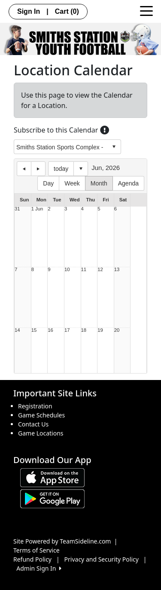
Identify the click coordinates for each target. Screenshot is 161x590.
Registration (35, 406)
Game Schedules (41, 415)
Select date (80, 168)
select (114, 147)
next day (38, 168)
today (61, 168)
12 (100, 269)
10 (67, 269)
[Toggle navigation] (146, 10)
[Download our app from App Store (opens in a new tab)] (52, 477)
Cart (67, 11)
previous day (24, 168)
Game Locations (41, 433)
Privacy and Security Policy (101, 559)
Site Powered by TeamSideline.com (62, 541)
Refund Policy (32, 559)
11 (84, 269)
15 (34, 330)
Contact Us (33, 424)
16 (50, 330)
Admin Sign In (38, 568)
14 (17, 330)
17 (67, 330)
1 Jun (37, 209)
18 (84, 330)
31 (17, 209)
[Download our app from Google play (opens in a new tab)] (52, 498)
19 (100, 330)
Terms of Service (36, 550)
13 (117, 269)
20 (117, 330)
